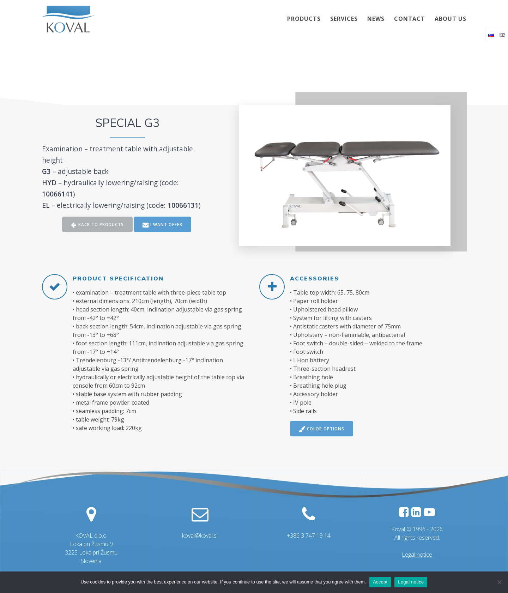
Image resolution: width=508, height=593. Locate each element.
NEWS (376, 19)
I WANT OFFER (163, 224)
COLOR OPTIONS (322, 429)
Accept (380, 582)
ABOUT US (450, 19)
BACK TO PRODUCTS (97, 224)
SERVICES (344, 19)
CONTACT (409, 19)
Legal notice (417, 554)
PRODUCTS (304, 19)
